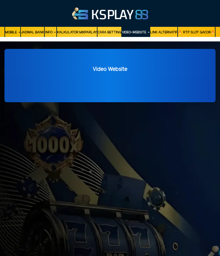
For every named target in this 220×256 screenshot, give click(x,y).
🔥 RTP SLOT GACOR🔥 (196, 32)
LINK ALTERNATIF (163, 32)
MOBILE (11, 32)
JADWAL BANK (32, 32)
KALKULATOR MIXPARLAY (77, 32)
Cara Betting (109, 32)
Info (49, 32)
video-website (134, 32)
